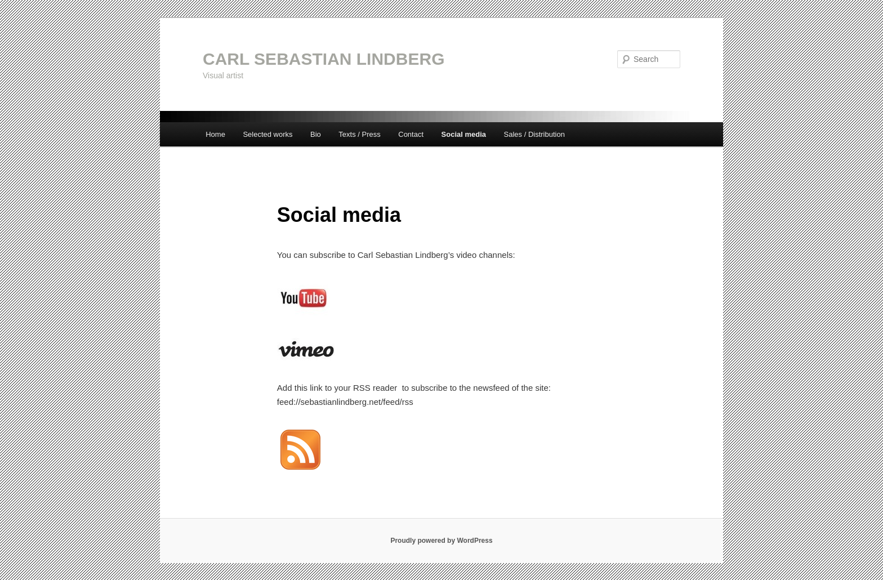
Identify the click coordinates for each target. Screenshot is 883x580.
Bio (315, 134)
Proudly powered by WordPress (441, 541)
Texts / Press (359, 134)
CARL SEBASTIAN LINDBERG (323, 59)
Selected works (267, 134)
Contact (410, 134)
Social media (464, 134)
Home (215, 134)
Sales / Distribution (534, 134)
